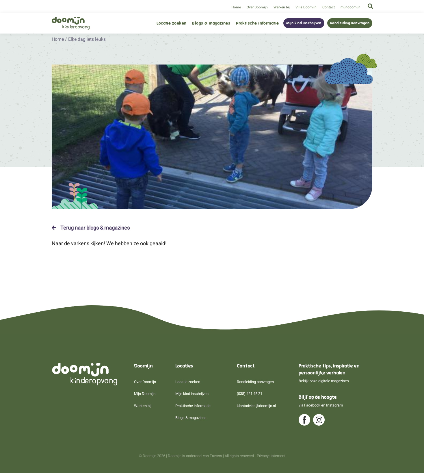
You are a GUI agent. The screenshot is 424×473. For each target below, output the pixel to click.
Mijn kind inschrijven (303, 23)
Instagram (334, 405)
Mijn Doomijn (144, 393)
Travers (216, 456)
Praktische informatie (257, 23)
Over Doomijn (257, 7)
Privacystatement (271, 456)
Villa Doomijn (306, 7)
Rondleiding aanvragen (349, 23)
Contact (328, 7)
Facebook (312, 405)
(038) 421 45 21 (249, 393)
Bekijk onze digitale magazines (324, 381)
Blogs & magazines (211, 23)
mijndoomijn (350, 7)
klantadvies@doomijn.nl (256, 406)
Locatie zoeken (171, 23)
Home (236, 7)
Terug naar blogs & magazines (91, 228)
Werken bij (282, 7)
